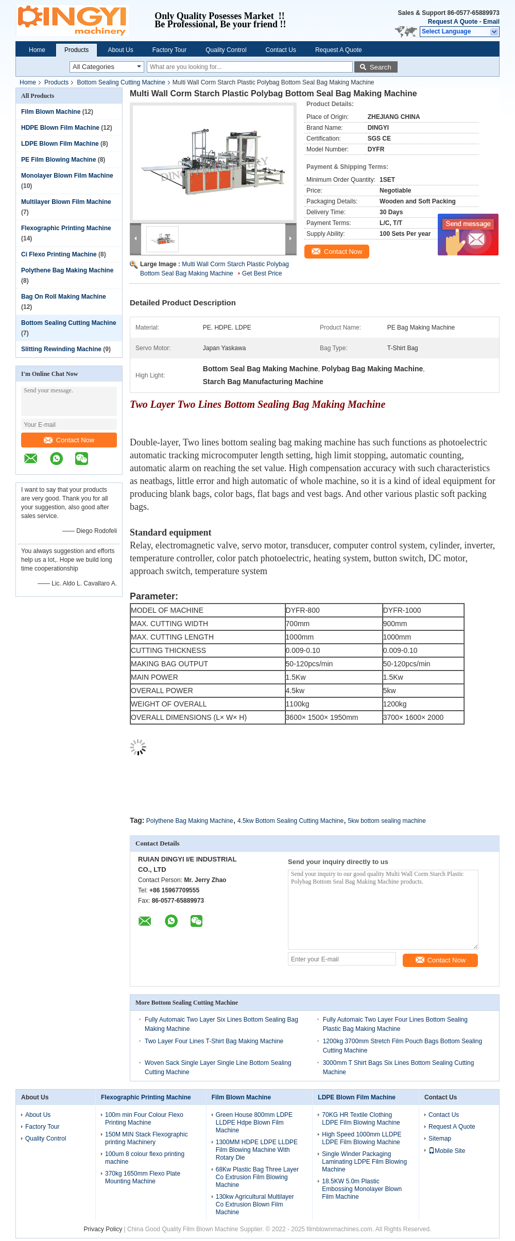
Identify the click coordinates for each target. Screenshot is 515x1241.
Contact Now (69, 440)
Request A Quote (452, 21)
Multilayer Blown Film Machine (66, 201)
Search (380, 67)
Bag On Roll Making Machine (63, 296)
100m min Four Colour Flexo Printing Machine (144, 1118)
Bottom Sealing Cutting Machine (121, 82)
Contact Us (281, 50)
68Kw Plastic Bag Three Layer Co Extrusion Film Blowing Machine (257, 1177)
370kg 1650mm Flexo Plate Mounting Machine (142, 1177)
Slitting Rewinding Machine (61, 349)
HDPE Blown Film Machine (60, 127)
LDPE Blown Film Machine (60, 143)
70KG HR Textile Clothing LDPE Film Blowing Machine (361, 1118)
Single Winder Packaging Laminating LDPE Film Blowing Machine (364, 1161)
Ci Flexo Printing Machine (59, 254)
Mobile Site (446, 1150)
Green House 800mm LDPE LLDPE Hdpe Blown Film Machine (254, 1122)
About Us (120, 50)
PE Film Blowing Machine (58, 159)
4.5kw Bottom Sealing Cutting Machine (290, 820)
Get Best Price (262, 273)
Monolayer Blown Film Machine (67, 175)
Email (491, 21)
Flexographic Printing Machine (66, 228)
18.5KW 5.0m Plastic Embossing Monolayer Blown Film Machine (362, 1189)
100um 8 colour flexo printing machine (144, 1157)
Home (37, 50)
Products (76, 50)
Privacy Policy (103, 1229)
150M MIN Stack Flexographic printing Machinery (146, 1138)
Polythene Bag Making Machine (67, 270)
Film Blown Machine (50, 111)
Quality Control (225, 50)
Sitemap (439, 1138)
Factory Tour (169, 50)
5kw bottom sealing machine (386, 820)
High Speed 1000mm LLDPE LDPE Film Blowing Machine (361, 1138)
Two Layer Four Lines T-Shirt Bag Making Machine (214, 1041)
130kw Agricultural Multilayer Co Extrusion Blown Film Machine (255, 1204)
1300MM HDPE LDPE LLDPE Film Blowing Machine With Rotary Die (257, 1150)
